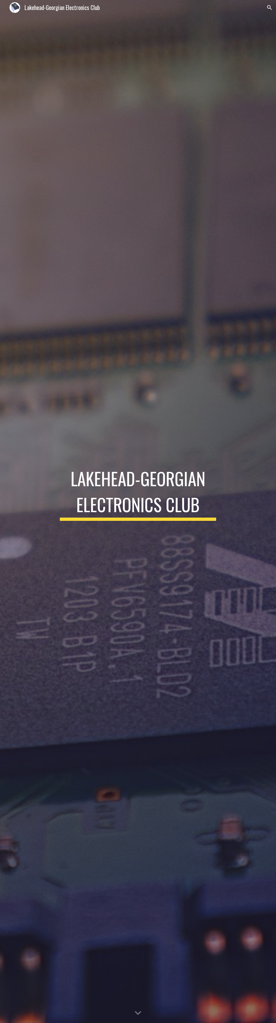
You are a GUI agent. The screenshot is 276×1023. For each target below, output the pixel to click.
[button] (269, 7)
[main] (138, 511)
